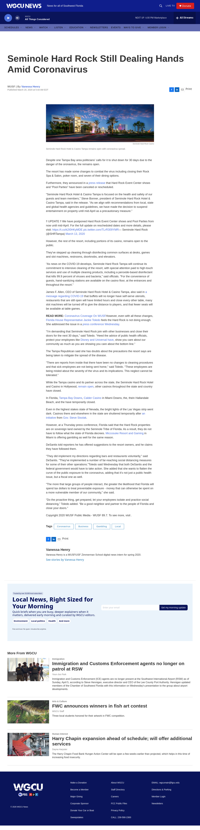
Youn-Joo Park (59, 679)
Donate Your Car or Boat (82, 815)
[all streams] (185, 22)
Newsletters (99, 32)
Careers (115, 801)
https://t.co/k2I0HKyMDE (67, 234)
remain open (86, 391)
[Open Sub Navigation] (21, 32)
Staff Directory (118, 794)
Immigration (58, 663)
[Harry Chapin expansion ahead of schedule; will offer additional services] (28, 749)
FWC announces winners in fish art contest (99, 710)
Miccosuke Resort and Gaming (125, 437)
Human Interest (60, 738)
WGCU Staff (58, 716)
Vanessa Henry (30, 91)
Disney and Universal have (97, 344)
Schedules (11, 32)
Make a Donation (78, 787)
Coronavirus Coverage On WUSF (85, 320)
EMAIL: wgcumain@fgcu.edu (166, 787)
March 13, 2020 (75, 238)
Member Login (157, 32)
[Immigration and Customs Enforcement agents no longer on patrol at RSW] (28, 674)
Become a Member (79, 794)
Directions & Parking (161, 794)
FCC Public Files (119, 808)
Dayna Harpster (59, 754)
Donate (188, 8)
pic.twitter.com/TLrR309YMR (101, 234)
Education (76, 32)
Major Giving (76, 801)
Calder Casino (92, 402)
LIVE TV (171, 8)
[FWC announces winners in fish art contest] (28, 716)
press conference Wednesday (101, 328)
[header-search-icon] (162, 8)
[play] (8, 22)
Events (116, 32)
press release (97, 187)
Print (188, 93)
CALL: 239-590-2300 (121, 822)
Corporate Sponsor (79, 808)
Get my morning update (173, 612)
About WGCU (117, 787)
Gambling (101, 531)
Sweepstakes (76, 822)
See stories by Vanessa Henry (65, 564)
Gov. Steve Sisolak (74, 422)
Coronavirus (63, 531)
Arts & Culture (59, 706)
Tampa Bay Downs (70, 402)
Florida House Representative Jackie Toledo (73, 324)
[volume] (17, 22)
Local (118, 531)
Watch (43, 32)
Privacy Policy (117, 815)
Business (83, 531)
